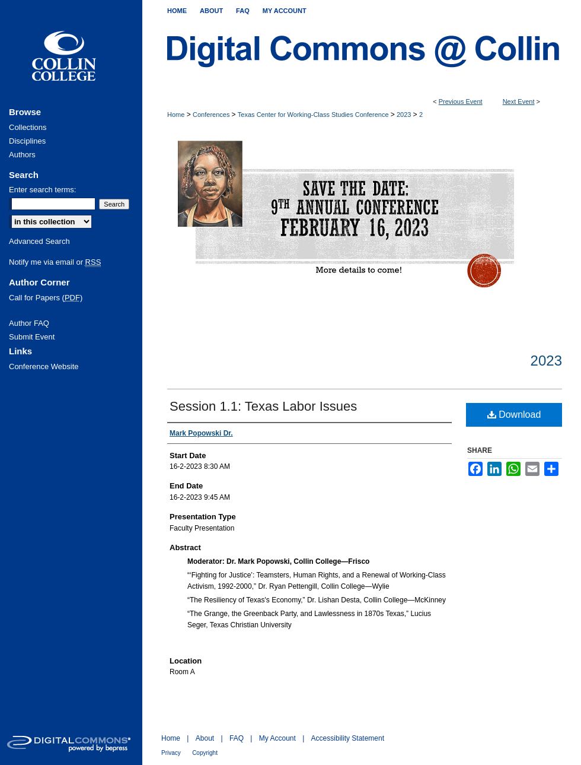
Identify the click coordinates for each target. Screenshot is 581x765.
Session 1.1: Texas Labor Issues (263, 406)
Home (175, 114)
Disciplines (27, 141)
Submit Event (32, 336)
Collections (28, 127)
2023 (405, 114)
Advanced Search (39, 241)
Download (514, 415)
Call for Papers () (45, 297)
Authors (22, 154)
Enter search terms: (42, 189)
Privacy (171, 753)
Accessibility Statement (347, 738)
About (205, 738)
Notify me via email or (55, 262)
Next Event (519, 101)
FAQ (236, 738)
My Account (277, 738)
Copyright (205, 753)
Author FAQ (29, 323)
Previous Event (461, 101)
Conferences (212, 114)
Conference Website (44, 366)
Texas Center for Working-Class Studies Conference (314, 114)
